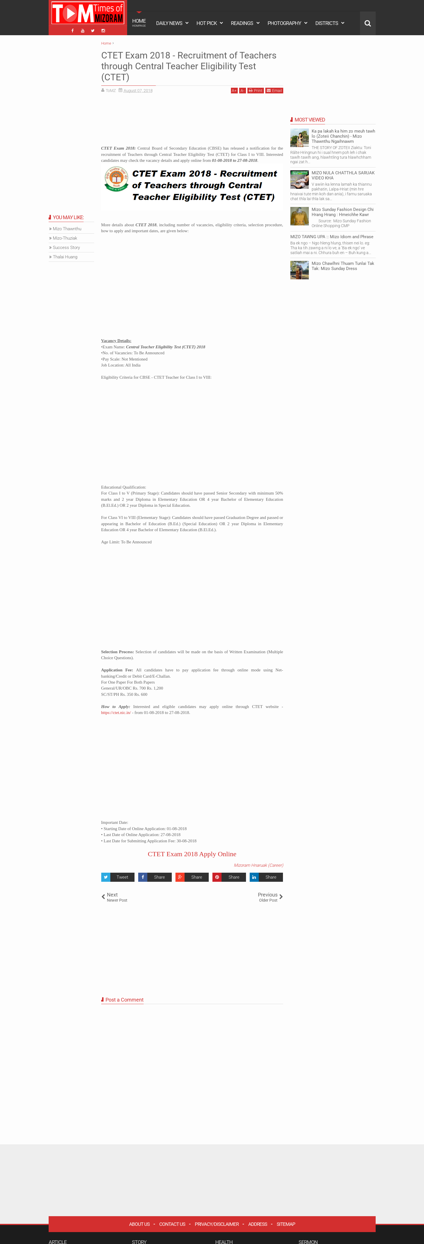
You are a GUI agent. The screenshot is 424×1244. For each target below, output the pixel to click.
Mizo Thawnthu (67, 228)
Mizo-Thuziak (65, 238)
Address (257, 1224)
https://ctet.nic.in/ (116, 712)
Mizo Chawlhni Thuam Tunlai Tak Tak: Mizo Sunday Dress (343, 266)
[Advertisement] (192, 121)
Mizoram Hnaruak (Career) (258, 865)
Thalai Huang (65, 256)
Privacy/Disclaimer (217, 1224)
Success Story (66, 247)
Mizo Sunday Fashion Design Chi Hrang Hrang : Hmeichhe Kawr (343, 212)
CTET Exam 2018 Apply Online (192, 854)
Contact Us (172, 1224)
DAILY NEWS (169, 23)
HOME (139, 23)
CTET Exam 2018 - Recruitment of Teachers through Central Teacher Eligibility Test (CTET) (189, 66)
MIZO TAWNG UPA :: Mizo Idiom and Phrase (331, 236)
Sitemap (286, 1224)
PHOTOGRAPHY (284, 23)
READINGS (242, 23)
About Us (139, 1224)
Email (274, 90)
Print (255, 90)
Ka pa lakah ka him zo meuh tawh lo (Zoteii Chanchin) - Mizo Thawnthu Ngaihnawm (343, 136)
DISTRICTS (326, 23)
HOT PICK (207, 23)
